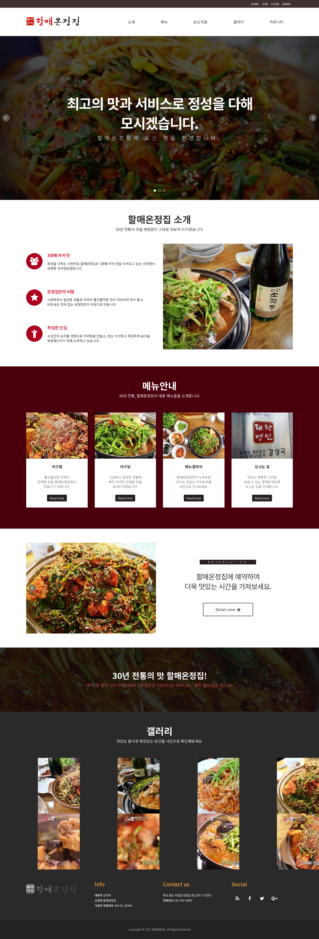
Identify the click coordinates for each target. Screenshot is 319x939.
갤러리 (238, 22)
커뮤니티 (276, 22)
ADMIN (286, 4)
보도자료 (200, 22)
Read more (57, 498)
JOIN (265, 4)
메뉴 (164, 22)
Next (313, 118)
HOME (255, 4)
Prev (6, 118)
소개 (131, 22)
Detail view (228, 609)
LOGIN (275, 4)
